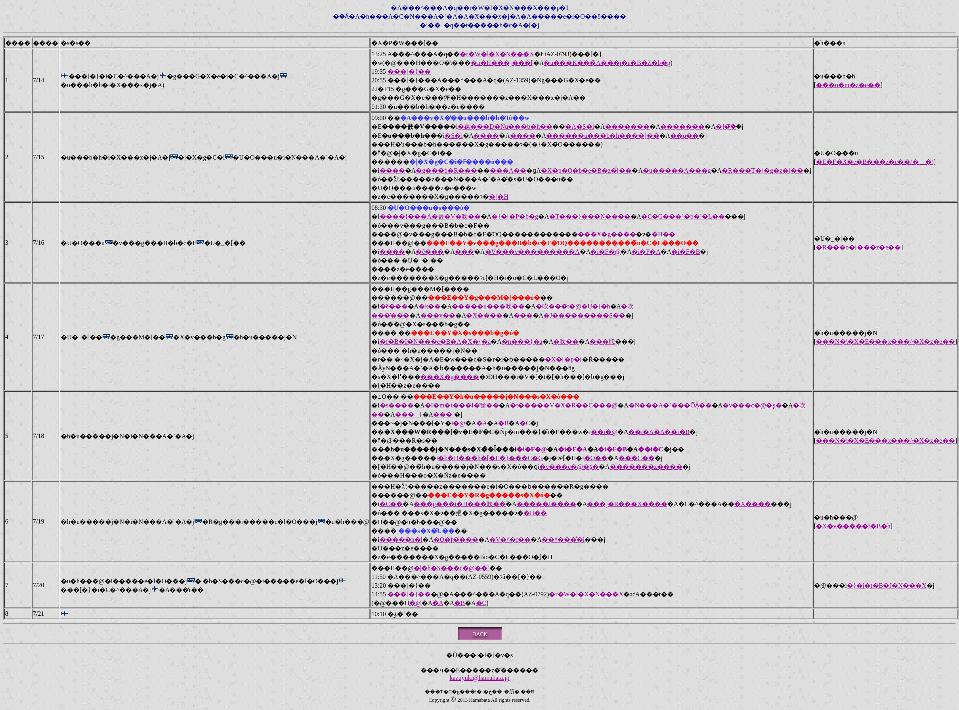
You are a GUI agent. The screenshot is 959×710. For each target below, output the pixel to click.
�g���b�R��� (446, 170)
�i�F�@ (605, 251)
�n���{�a (522, 341)
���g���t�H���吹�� (460, 504)
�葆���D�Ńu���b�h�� (505, 126)
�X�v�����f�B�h (853, 526)
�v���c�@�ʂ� (752, 405)
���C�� (637, 458)
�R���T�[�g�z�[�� (762, 170)
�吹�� (566, 341)
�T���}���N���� (589, 216)
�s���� (397, 405)
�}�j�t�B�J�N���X (887, 585)
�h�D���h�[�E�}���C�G (490, 458)
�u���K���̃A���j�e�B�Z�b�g (607, 62)
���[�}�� (409, 71)
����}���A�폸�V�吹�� (430, 216)
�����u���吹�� (488, 306)
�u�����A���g (677, 170)
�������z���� (646, 466)
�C (525, 423)
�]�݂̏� (726, 126)
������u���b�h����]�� (602, 135)
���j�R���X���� (627, 504)
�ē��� (430, 251)
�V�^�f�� (510, 539)
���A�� (508, 170)
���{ (408, 414)
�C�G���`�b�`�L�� (683, 216)
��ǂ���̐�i (563, 539)
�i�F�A (646, 251)
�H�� (663, 234)
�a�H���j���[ (502, 62)
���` (443, 414)
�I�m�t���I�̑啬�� (462, 405)
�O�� (596, 458)
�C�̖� (391, 504)
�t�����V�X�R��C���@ (564, 405)
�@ (459, 423)
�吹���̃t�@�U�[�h (573, 306)
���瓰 (602, 341)
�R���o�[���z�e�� (858, 247)
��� (464, 251)
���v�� (437, 315)
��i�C (650, 449)
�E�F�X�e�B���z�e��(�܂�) (875, 161)
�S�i (453, 135)
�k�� (429, 306)
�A (481, 423)
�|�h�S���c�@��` (451, 568)
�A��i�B (672, 431)
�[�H (498, 196)
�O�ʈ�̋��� (456, 539)
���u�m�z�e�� (848, 85)
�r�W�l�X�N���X (497, 54)
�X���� (484, 315)
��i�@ (604, 431)
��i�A (641, 431)
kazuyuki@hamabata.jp (479, 677)
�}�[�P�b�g (514, 216)
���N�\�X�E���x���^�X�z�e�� (885, 341)
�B (503, 423)
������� (627, 126)
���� (486, 135)
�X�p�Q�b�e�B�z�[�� (586, 170)
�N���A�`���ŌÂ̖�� (670, 405)
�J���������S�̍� (584, 315)
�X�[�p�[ (563, 359)
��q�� (684, 135)
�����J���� (546, 504)
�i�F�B (685, 251)
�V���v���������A (532, 251)
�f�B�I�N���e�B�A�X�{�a (435, 341)
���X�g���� (607, 234)
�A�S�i (579, 126)
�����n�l (401, 539)
